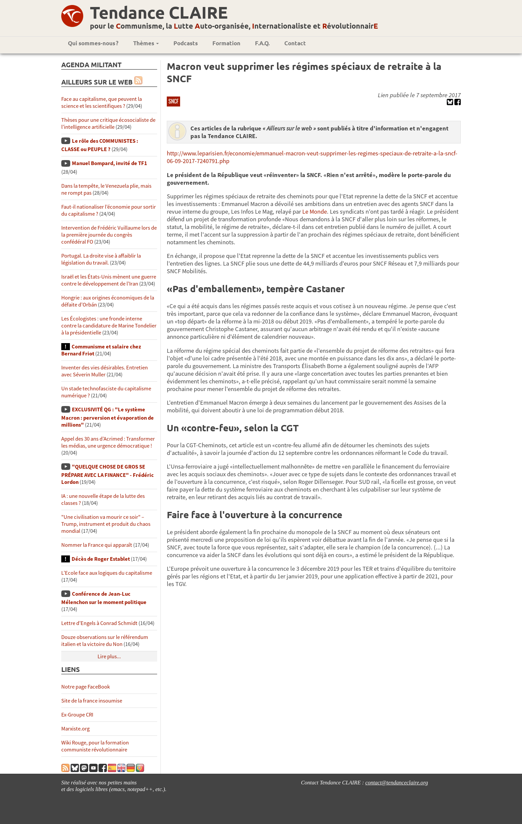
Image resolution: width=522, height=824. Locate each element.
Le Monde (314, 211)
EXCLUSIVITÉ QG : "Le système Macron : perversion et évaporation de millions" (107, 417)
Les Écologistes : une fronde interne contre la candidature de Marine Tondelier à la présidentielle (108, 325)
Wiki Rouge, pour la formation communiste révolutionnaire (95, 746)
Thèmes (146, 43)
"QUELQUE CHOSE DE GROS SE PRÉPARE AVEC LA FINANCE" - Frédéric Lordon (107, 474)
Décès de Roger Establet (101, 558)
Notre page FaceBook (85, 686)
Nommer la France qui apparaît (96, 544)
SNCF (173, 101)
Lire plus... (109, 656)
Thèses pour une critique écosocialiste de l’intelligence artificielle (108, 123)
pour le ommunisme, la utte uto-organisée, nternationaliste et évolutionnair (234, 25)
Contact (295, 43)
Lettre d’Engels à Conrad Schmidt (99, 623)
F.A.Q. (262, 43)
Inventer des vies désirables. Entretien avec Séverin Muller (104, 371)
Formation (226, 43)
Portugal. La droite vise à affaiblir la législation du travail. (101, 259)
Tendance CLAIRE (159, 12)
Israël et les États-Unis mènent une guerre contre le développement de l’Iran (108, 280)
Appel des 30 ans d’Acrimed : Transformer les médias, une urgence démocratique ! (108, 442)
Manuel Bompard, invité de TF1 (109, 163)
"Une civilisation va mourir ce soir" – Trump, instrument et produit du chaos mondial (105, 524)
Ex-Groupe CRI (77, 714)
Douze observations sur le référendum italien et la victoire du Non (104, 641)
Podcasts (185, 43)
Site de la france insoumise (91, 700)
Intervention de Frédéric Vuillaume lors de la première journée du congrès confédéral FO (109, 234)
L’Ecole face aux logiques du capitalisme (106, 572)
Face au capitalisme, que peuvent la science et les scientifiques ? (101, 102)
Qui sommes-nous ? (93, 43)
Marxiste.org (75, 728)
